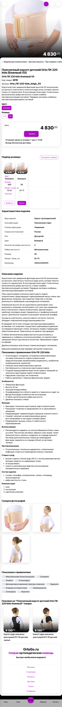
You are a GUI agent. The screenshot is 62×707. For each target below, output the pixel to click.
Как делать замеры (49, 157)
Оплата (31, 686)
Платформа (31, 691)
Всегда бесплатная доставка (18, 143)
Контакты (31, 677)
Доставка (31, 682)
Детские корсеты (36, 62)
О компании (31, 672)
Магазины (31, 667)
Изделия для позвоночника (15, 62)
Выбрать (9, 203)
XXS (4, 116)
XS (10, 116)
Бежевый (6, 108)
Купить (22, 203)
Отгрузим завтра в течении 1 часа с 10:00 (23, 140)
